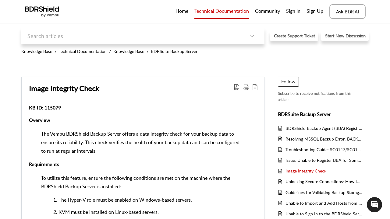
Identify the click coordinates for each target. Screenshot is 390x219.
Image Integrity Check (64, 88)
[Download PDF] (237, 87)
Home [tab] (182, 11)
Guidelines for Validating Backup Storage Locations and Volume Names (324, 192)
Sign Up (315, 11)
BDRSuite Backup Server (174, 51)
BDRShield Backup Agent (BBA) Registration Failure (324, 128)
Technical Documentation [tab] (221, 11)
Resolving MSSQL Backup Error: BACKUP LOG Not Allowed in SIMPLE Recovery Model (324, 139)
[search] (130, 36)
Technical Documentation (83, 51)
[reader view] (255, 87)
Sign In (293, 11)
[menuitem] (293, 11)
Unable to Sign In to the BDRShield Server (324, 214)
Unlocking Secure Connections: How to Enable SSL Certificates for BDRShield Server (324, 181)
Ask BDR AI (347, 12)
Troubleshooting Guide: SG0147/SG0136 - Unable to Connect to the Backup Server (324, 149)
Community (267, 11)
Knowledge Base (36, 51)
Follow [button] (288, 81)
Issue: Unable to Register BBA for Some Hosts (324, 160)
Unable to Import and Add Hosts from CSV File (324, 203)
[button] (246, 87)
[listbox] (252, 36)
